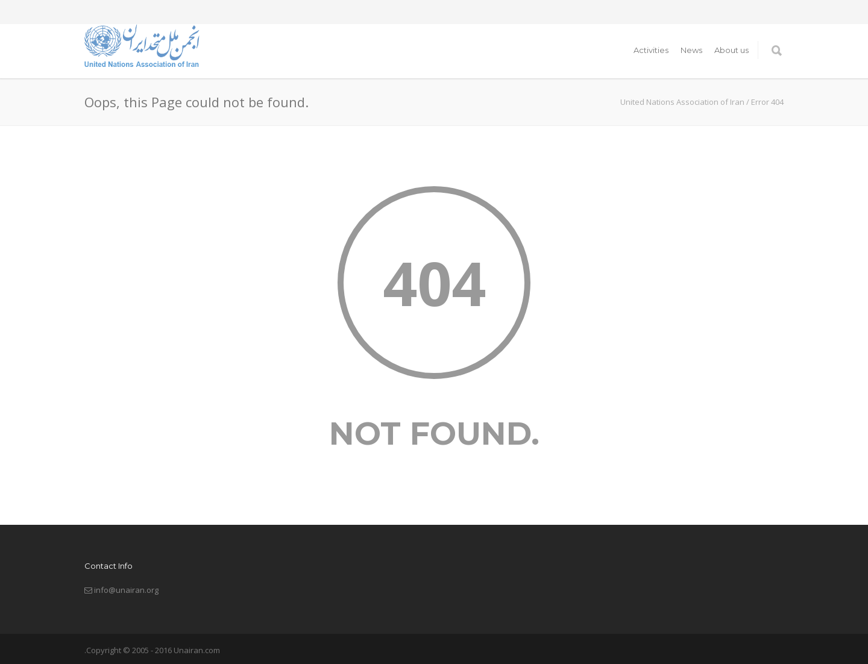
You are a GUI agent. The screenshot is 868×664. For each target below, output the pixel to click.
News (691, 50)
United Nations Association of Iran (682, 101)
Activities (651, 50)
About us (731, 50)
